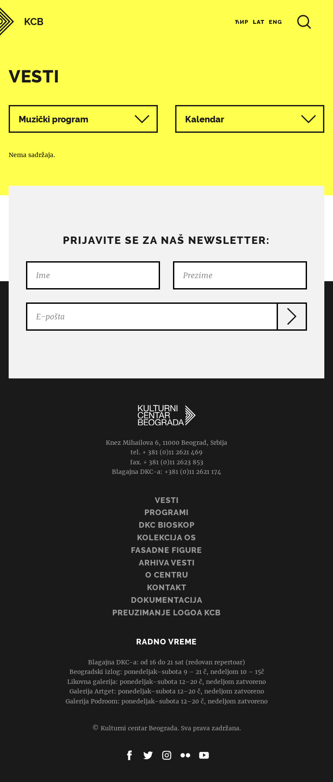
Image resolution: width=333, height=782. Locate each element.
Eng (275, 22)
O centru (166, 574)
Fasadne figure (166, 550)
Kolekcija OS (166, 537)
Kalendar (250, 119)
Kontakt (166, 587)
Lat (258, 22)
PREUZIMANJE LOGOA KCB (166, 612)
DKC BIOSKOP (167, 524)
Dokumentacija (166, 600)
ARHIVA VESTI (167, 562)
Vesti (167, 500)
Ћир (241, 22)
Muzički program (53, 119)
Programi (166, 512)
